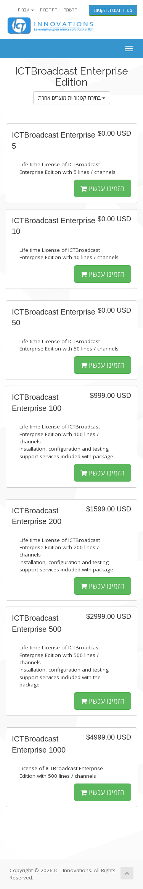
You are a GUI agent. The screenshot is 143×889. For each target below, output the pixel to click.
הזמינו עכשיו (102, 188)
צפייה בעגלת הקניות (113, 10)
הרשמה (70, 9)
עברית (26, 9)
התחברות (49, 9)
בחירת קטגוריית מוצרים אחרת (71, 97)
